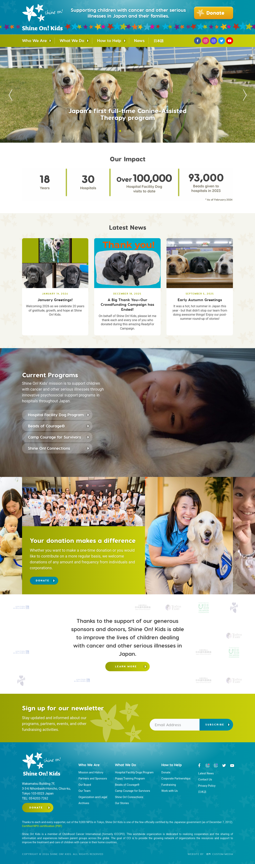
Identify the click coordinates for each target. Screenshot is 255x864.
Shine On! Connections (49, 448)
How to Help (109, 40)
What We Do (72, 40)
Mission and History (90, 772)
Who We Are (34, 40)
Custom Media (220, 854)
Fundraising (168, 785)
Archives (83, 803)
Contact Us (205, 779)
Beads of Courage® (46, 425)
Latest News (206, 773)
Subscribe (214, 724)
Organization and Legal (92, 797)
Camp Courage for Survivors (54, 437)
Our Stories (122, 803)
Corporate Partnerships (176, 778)
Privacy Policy (207, 785)
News (139, 40)
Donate (42, 580)
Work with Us (169, 791)
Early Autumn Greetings (200, 299)
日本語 (159, 41)
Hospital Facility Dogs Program (134, 772)
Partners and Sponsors (92, 778)
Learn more (126, 666)
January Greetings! (55, 299)
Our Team (84, 791)
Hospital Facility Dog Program (56, 414)
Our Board (84, 785)
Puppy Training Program (130, 778)
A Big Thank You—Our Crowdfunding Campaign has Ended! (127, 304)
